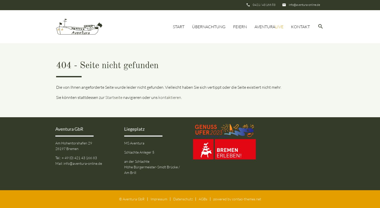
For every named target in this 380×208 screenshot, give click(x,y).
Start (178, 26)
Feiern (240, 26)
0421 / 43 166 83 (264, 5)
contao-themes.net (246, 199)
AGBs (203, 199)
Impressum (158, 199)
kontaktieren (169, 97)
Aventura (269, 26)
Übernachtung (208, 26)
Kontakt (300, 26)
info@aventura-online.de (304, 5)
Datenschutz (183, 199)
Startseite (113, 97)
